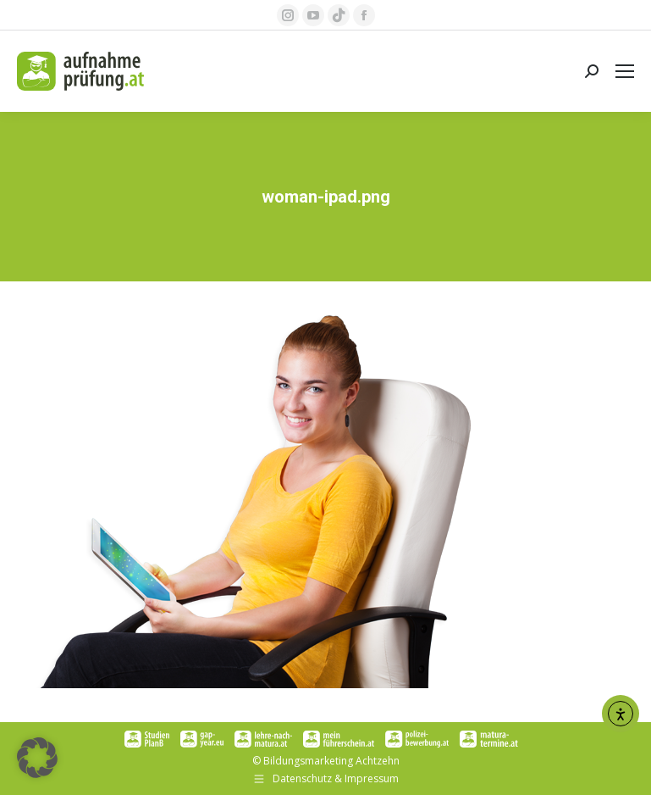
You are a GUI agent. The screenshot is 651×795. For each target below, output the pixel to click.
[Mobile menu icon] (624, 71)
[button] (37, 757)
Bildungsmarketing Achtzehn (331, 760)
